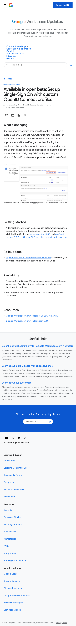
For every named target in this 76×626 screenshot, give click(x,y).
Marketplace (10, 539)
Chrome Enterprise (13, 588)
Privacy (58, 623)
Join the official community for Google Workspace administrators (37, 346)
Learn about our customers (16, 382)
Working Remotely (13, 524)
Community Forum (13, 475)
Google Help (10, 482)
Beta (20, 105)
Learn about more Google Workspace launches (27, 366)
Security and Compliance (13, 108)
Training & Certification (15, 560)
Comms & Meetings (17, 46)
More (10, 58)
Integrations (10, 553)
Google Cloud (11, 574)
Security (8, 510)
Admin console (9, 105)
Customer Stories (12, 517)
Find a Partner (10, 531)
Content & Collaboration (19, 49)
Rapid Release (29, 105)
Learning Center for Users (16, 468)
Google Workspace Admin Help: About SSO (27, 321)
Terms (64, 623)
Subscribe (62, 5)
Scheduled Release (45, 105)
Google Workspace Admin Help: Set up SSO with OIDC (32, 316)
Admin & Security (16, 53)
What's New (9, 496)
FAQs (6, 546)
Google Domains (12, 581)
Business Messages (13, 602)
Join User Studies (12, 610)
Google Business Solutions (17, 595)
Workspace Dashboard (15, 489)
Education (12, 56)
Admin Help (9, 460)
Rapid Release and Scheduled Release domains (28, 257)
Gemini (11, 51)
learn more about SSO (39, 234)
